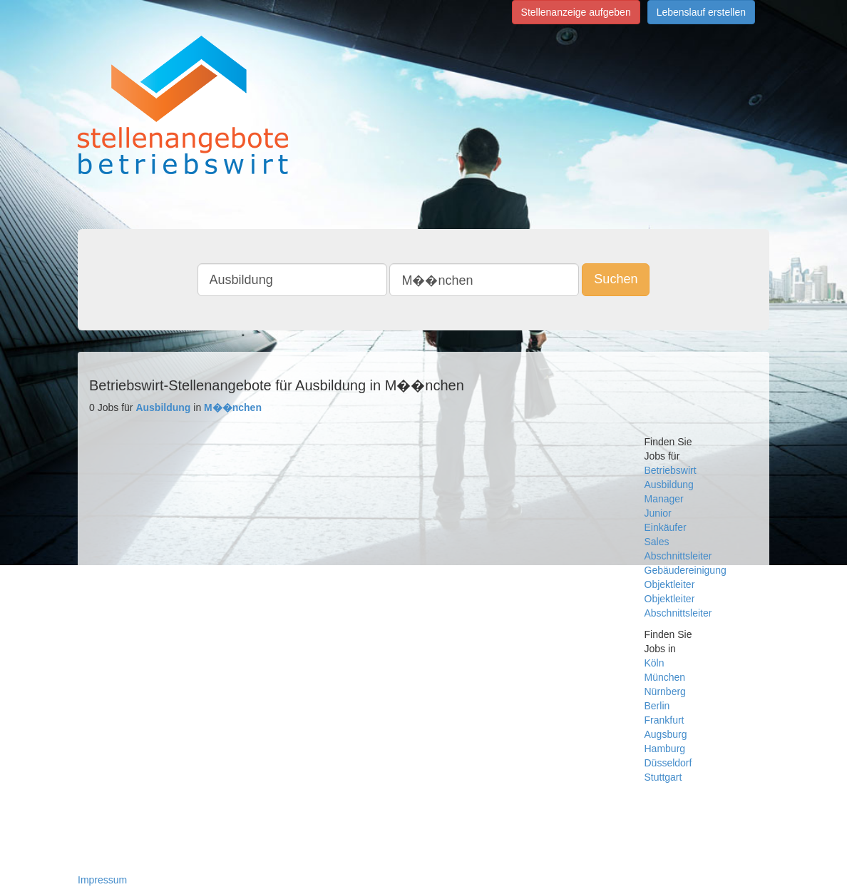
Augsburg (666, 734)
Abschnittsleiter (678, 556)
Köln (654, 663)
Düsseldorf (668, 763)
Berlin (657, 705)
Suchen (615, 279)
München (665, 677)
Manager (664, 499)
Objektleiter (670, 584)
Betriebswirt (671, 470)
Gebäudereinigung (686, 570)
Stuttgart (663, 777)
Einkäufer (666, 527)
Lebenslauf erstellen (701, 12)
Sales (657, 541)
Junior (658, 513)
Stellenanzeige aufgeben (576, 12)
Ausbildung (669, 484)
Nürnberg (665, 691)
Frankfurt (664, 720)
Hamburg (665, 748)
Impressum (102, 880)
